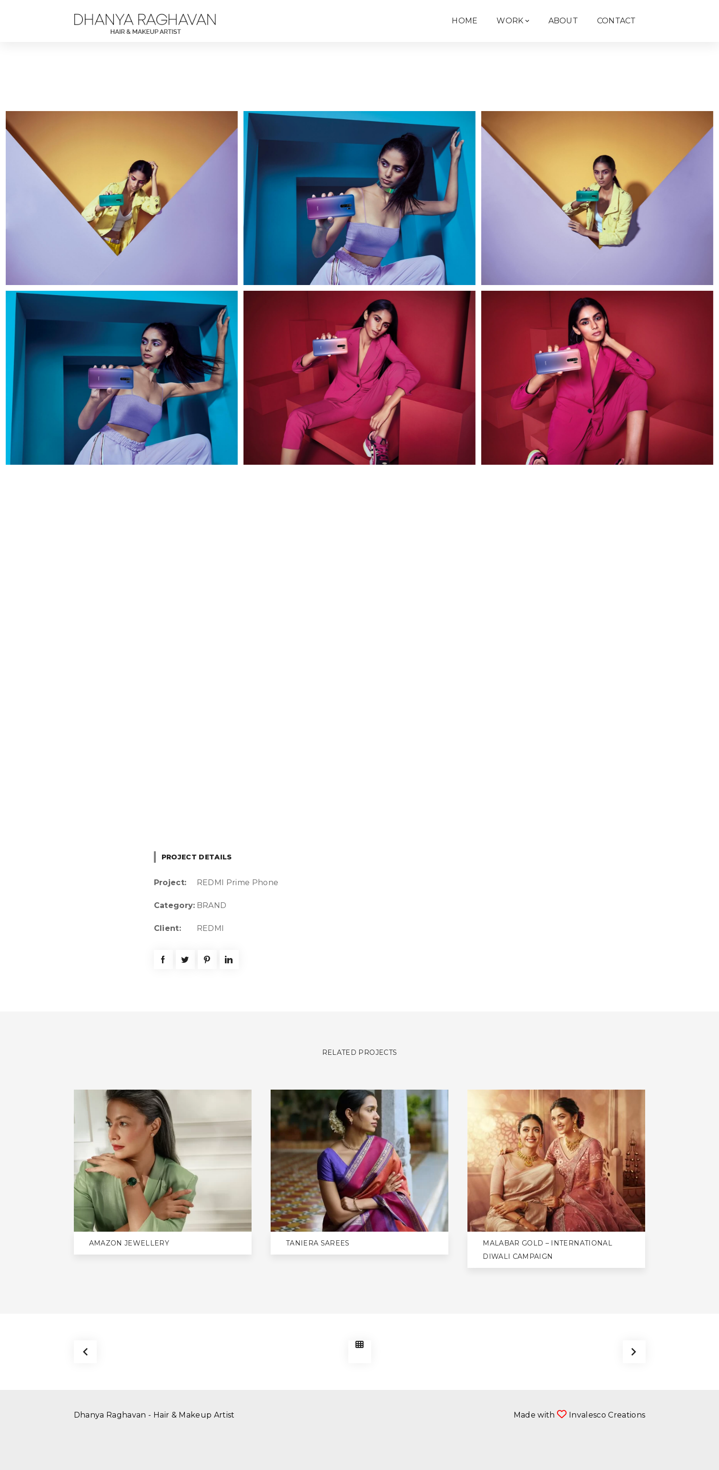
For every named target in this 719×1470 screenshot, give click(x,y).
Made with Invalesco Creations (580, 1414)
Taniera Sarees (318, 1243)
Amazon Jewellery (129, 1243)
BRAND (212, 905)
